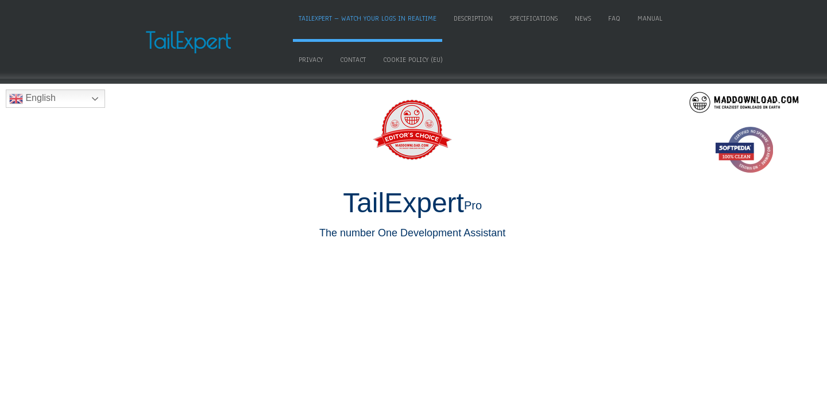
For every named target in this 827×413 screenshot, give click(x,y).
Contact (412, 59)
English (32, 97)
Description (490, 17)
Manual (328, 59)
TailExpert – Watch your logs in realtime (385, 17)
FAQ (631, 17)
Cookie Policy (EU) (472, 59)
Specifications (551, 17)
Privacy (370, 59)
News (600, 17)
